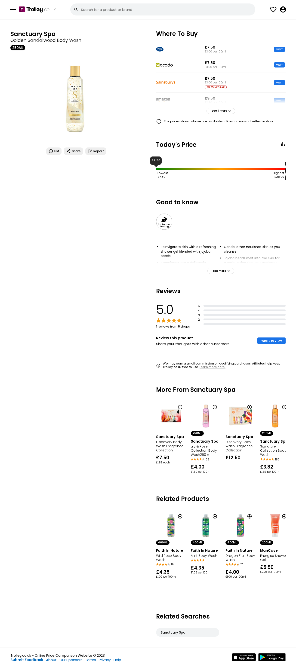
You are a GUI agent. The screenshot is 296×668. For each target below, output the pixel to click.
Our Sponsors (70, 659)
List (54, 151)
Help (117, 659)
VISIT (279, 49)
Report (96, 151)
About (51, 659)
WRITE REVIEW (271, 341)
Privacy (105, 659)
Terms (90, 659)
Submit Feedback (26, 659)
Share (73, 151)
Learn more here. (212, 367)
